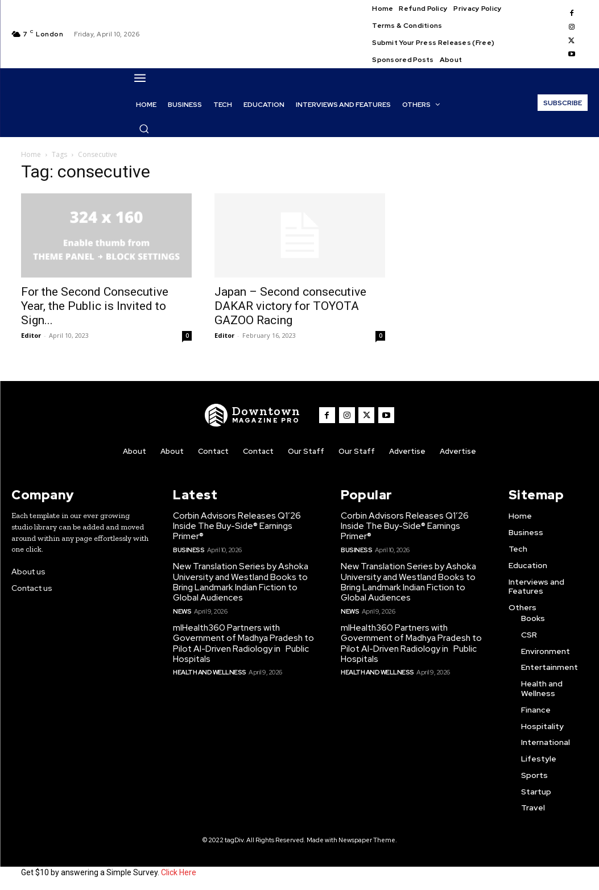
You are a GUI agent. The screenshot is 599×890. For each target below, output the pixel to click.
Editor (31, 335)
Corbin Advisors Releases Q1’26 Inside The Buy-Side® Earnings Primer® (236, 525)
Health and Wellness (209, 670)
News (182, 610)
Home (31, 154)
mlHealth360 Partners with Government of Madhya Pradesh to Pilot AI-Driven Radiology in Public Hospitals (242, 641)
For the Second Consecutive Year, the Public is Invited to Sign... (94, 306)
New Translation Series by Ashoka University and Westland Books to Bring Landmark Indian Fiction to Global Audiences (239, 581)
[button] (144, 128)
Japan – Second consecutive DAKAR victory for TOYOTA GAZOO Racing (290, 306)
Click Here (178, 871)
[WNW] (253, 415)
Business (188, 549)
